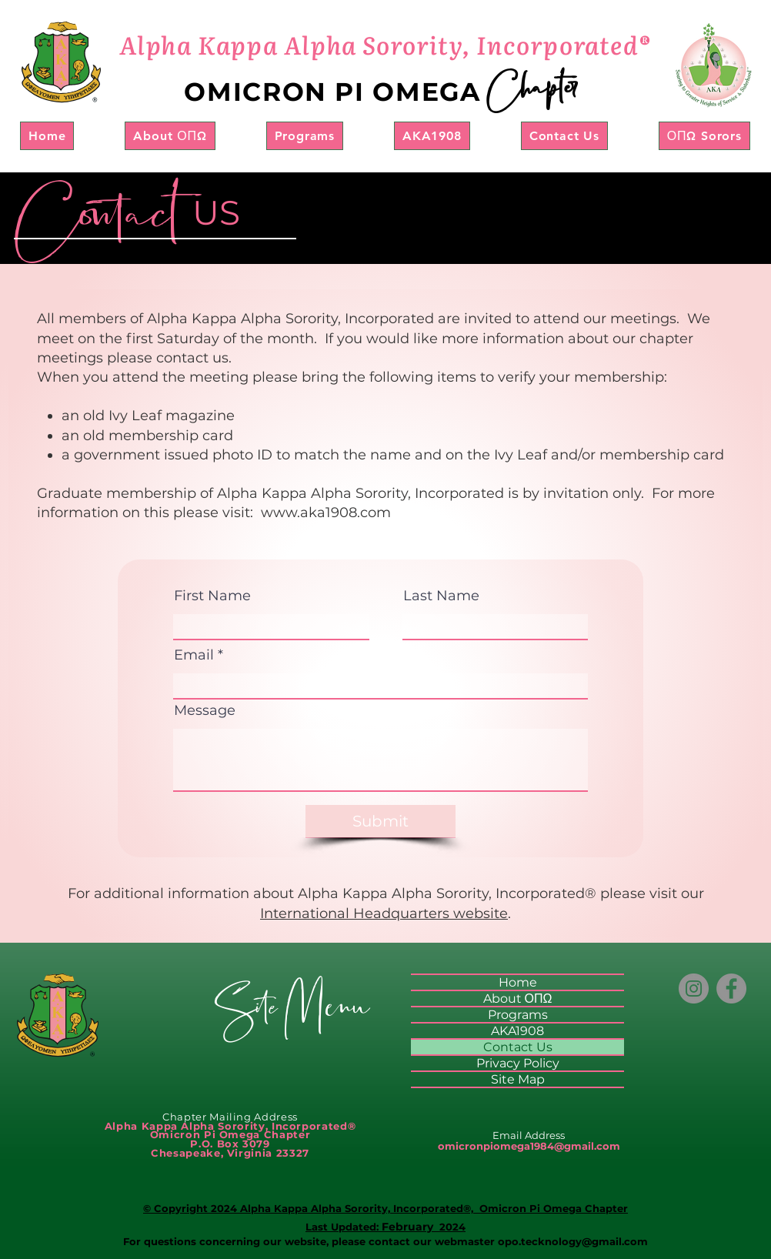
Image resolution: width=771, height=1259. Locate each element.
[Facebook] (731, 988)
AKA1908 (517, 1031)
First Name (212, 596)
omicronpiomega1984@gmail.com (529, 1146)
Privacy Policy (517, 1063)
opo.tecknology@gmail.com (573, 1241)
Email (194, 655)
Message (204, 710)
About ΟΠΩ (517, 998)
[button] (170, 136)
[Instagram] (694, 988)
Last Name (441, 596)
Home (518, 982)
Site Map (518, 1079)
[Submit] (380, 821)
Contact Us (517, 1047)
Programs (518, 1014)
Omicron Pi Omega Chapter (552, 1208)
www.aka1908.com (326, 512)
